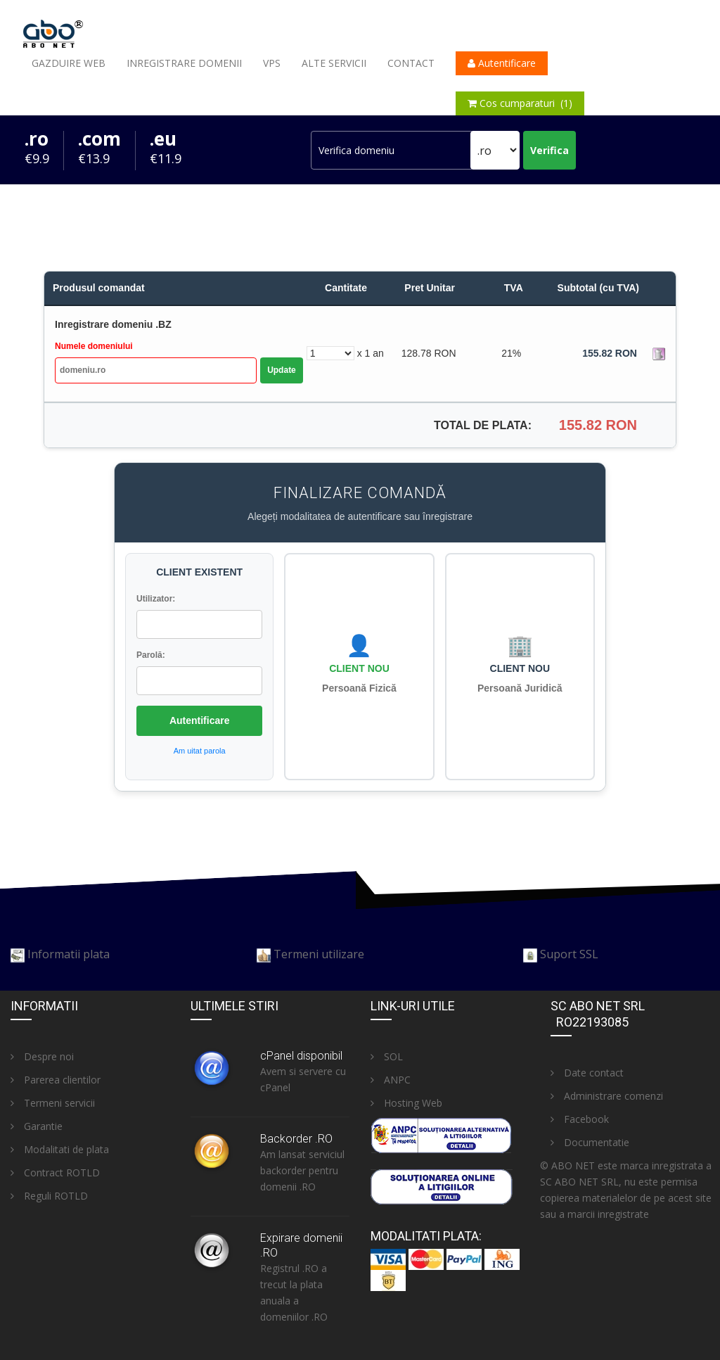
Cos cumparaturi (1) (520, 103)
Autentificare (502, 63)
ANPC (391, 1079)
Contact (411, 63)
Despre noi (42, 1056)
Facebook (580, 1119)
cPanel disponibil (301, 1055)
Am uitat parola (200, 750)
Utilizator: (155, 599)
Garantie (37, 1126)
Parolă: (150, 655)
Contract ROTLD (55, 1172)
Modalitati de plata (60, 1149)
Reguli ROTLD (49, 1195)
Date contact (587, 1072)
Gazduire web (68, 63)
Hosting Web (406, 1103)
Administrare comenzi (607, 1095)
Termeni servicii (53, 1103)
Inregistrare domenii (184, 63)
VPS (272, 63)
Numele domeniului (94, 346)
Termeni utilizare (319, 954)
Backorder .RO (296, 1138)
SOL (387, 1056)
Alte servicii (334, 63)
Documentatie (590, 1142)
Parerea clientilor (56, 1079)
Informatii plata (68, 954)
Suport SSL (569, 954)
